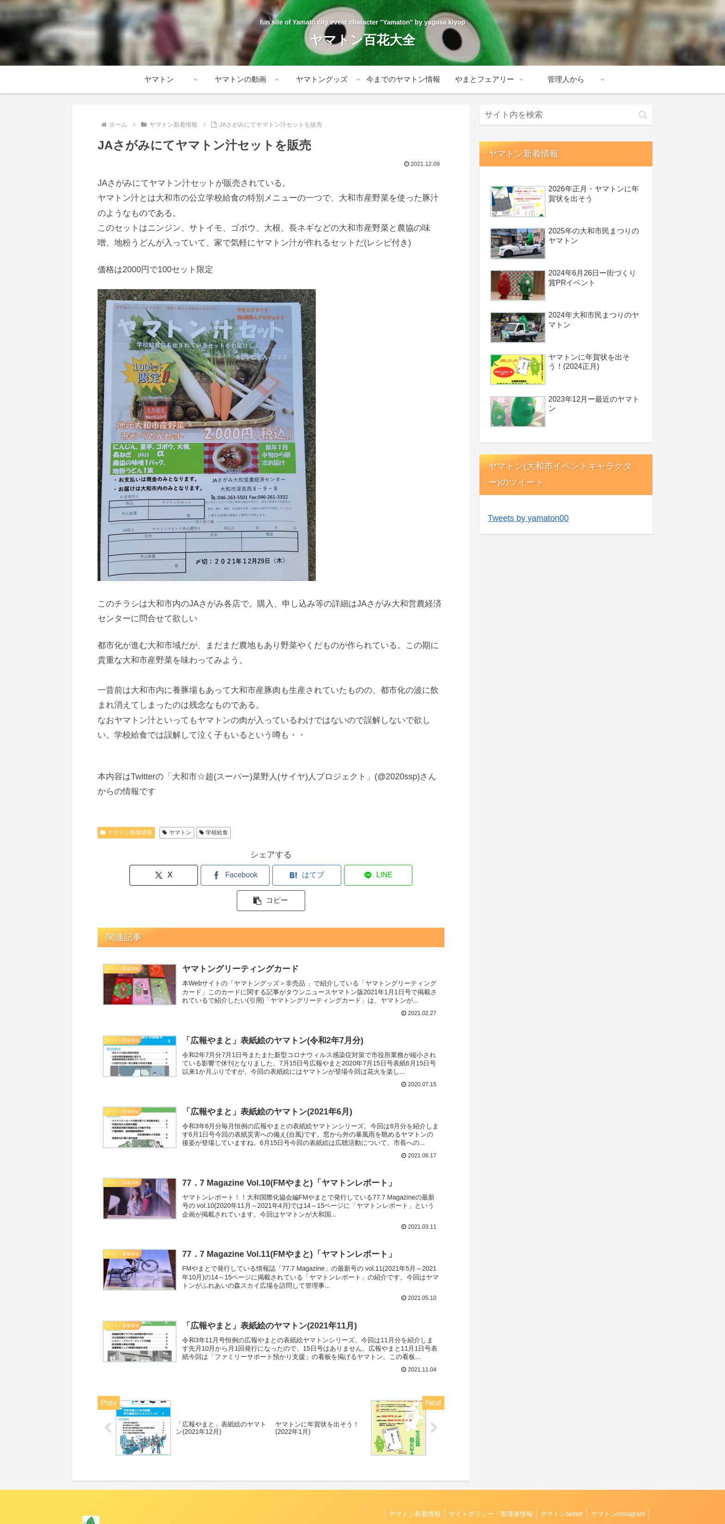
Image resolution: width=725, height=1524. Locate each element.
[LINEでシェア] (329, 875)
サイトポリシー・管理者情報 (485, 1495)
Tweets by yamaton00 (528, 518)
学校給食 (213, 832)
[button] (387, 875)
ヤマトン (176, 832)
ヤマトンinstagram (617, 1495)
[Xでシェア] (154, 875)
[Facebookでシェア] (212, 875)
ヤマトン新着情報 (126, 832)
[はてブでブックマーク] (271, 875)
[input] (565, 115)
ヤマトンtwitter (558, 1495)
